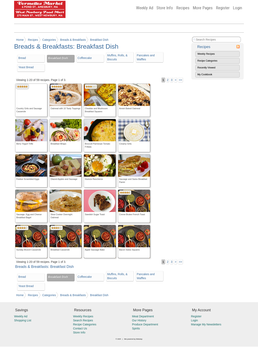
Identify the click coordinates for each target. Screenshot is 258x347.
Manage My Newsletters (206, 324)
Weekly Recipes (206, 53)
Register (223, 7)
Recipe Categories (207, 60)
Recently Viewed (206, 67)
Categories (49, 39)
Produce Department (145, 324)
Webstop (139, 339)
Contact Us (80, 328)
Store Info (164, 7)
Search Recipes (83, 320)
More (203, 7)
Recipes (182, 7)
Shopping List (22, 320)
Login (237, 7)
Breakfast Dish (99, 39)
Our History (139, 320)
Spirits (136, 328)
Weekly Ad (144, 7)
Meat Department (143, 316)
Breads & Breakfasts (73, 39)
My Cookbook (205, 74)
